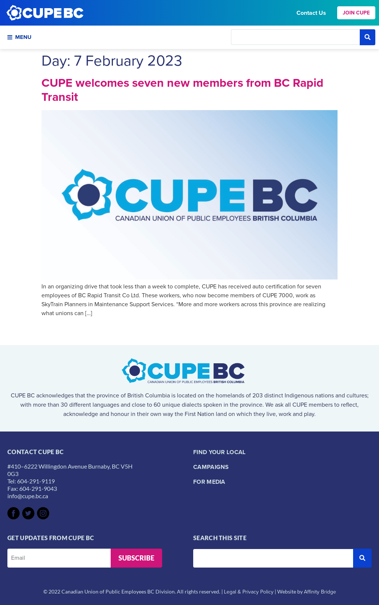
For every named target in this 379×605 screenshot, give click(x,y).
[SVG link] (13, 513)
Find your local (219, 452)
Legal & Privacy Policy (249, 592)
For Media (209, 481)
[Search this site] (295, 37)
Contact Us (311, 13)
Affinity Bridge (320, 592)
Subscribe (136, 558)
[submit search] (367, 37)
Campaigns (211, 467)
